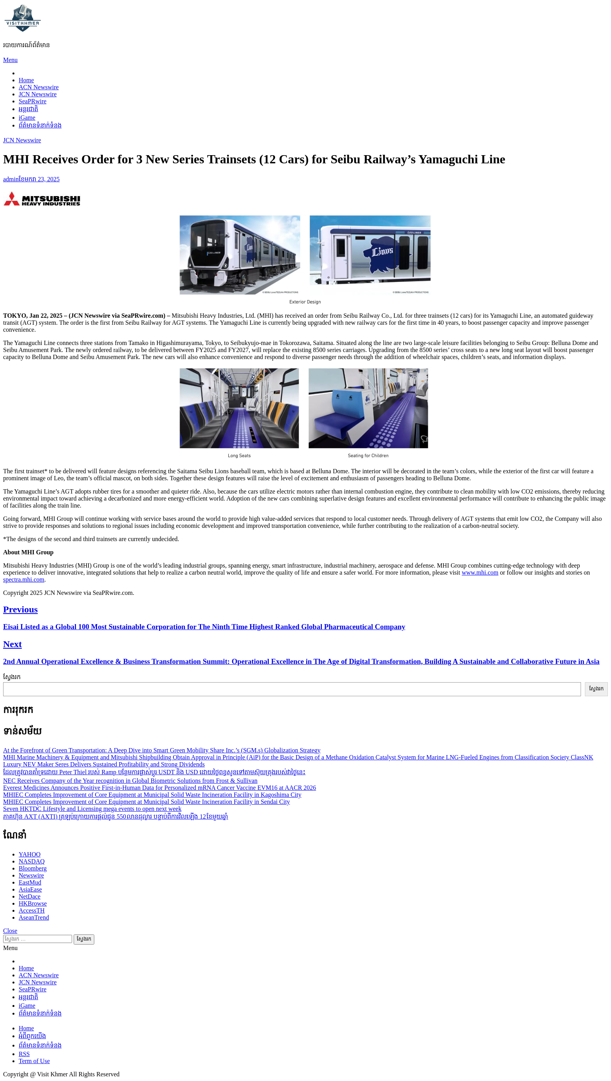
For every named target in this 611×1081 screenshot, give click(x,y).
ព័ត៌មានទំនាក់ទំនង (40, 125)
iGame (27, 117)
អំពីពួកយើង (32, 1036)
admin (11, 179)
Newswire (31, 875)
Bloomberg (33, 868)
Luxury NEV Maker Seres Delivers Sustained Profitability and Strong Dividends (104, 764)
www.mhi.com (480, 572)
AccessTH (32, 910)
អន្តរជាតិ (28, 109)
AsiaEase (30, 889)
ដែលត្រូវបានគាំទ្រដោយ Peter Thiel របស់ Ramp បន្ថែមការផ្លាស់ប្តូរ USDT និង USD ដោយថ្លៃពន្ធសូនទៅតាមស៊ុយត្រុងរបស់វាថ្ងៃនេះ (154, 772)
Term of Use (34, 1061)
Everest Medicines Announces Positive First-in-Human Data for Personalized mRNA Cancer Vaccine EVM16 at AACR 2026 (159, 787)
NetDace (30, 896)
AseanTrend (34, 917)
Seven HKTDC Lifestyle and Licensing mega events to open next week (92, 808)
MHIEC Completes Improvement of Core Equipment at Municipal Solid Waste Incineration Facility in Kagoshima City (152, 794)
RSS (24, 1054)
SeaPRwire (32, 101)
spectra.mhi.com (23, 579)
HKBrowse (33, 903)
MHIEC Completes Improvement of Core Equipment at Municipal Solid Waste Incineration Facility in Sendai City (146, 801)
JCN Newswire (38, 94)
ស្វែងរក (12, 677)
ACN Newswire (39, 87)
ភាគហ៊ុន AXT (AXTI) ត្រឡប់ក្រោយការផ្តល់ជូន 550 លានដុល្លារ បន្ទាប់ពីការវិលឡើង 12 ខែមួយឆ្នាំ (115, 816)
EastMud (30, 882)
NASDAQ (32, 861)
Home (26, 80)
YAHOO (30, 854)
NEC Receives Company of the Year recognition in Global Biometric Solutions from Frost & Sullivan (130, 780)
